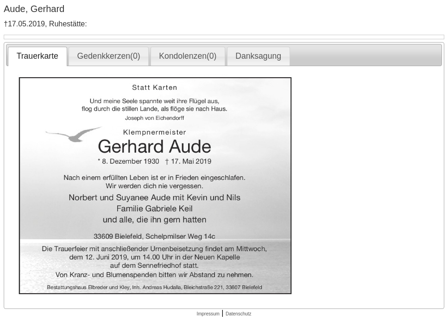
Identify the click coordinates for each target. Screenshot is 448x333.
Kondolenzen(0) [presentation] (187, 56)
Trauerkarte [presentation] (37, 56)
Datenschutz (239, 313)
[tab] (37, 56)
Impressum (207, 313)
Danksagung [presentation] (258, 56)
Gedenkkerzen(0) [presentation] (108, 56)
